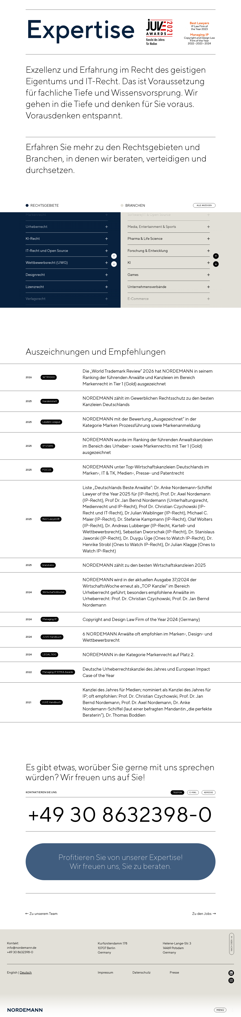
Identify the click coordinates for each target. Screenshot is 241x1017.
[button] (114, 256)
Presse (174, 972)
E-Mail (193, 792)
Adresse (208, 792)
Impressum (105, 972)
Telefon (177, 792)
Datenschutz (142, 972)
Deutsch (26, 972)
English (12, 972)
